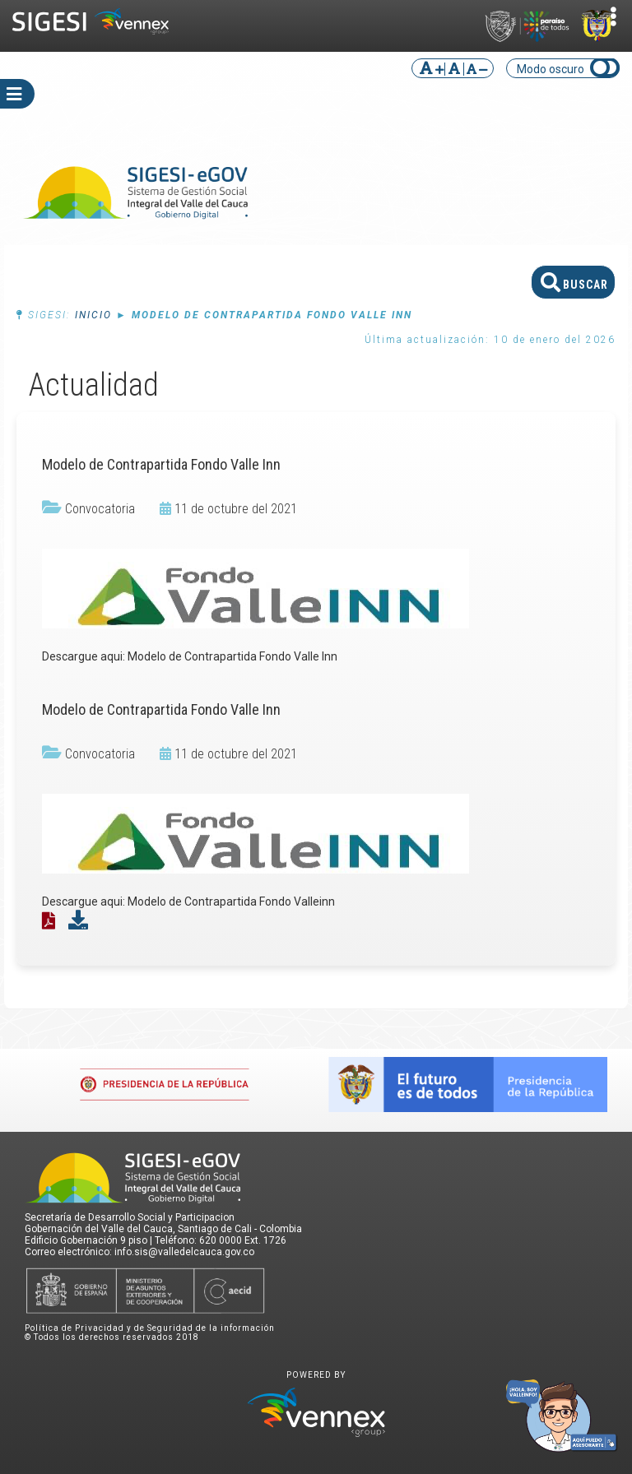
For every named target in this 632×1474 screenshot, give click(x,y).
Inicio (93, 315)
